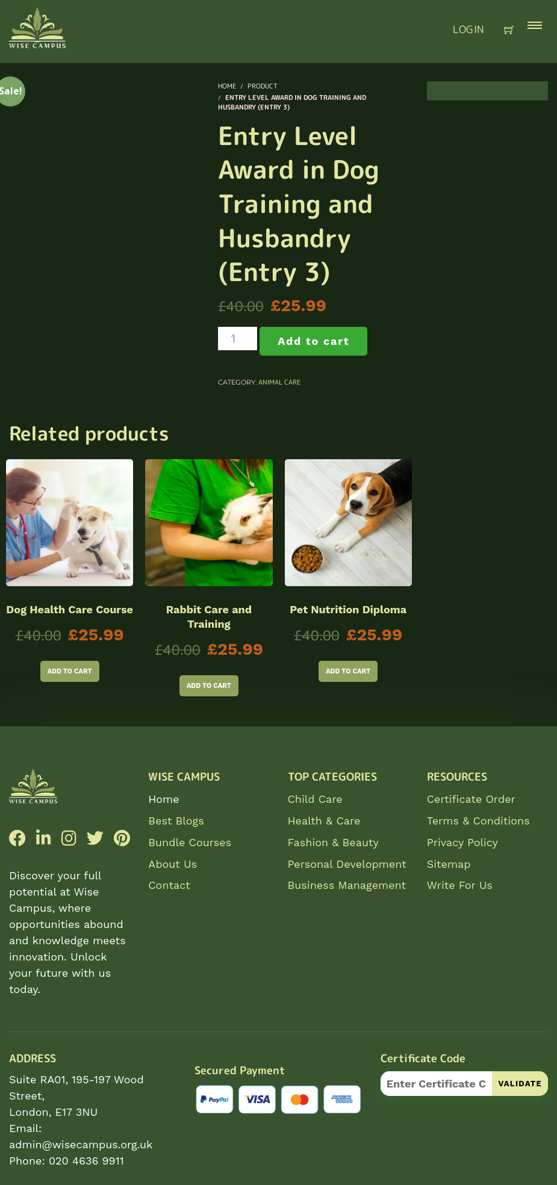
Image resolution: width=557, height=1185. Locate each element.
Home (163, 799)
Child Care (315, 799)
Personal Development (347, 864)
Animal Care (279, 382)
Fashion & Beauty (333, 842)
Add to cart (313, 341)
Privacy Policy (462, 842)
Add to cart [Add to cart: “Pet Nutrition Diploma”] (348, 671)
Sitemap (449, 864)
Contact (169, 885)
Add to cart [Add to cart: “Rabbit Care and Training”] (209, 686)
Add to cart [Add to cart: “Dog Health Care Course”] (70, 671)
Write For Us (460, 885)
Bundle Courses (189, 842)
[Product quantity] (237, 338)
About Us (172, 864)
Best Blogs (176, 820)
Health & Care (324, 820)
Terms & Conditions (478, 820)
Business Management (347, 885)
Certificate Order (471, 799)
